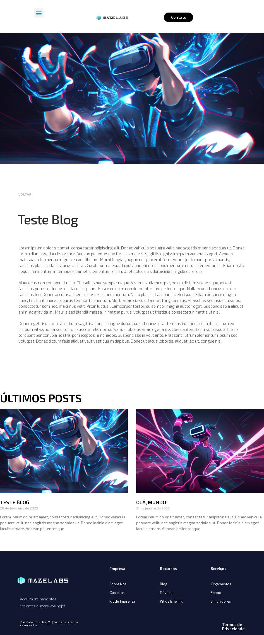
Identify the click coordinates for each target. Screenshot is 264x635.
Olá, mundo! (152, 502)
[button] (39, 13)
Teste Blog (14, 502)
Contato (178, 17)
